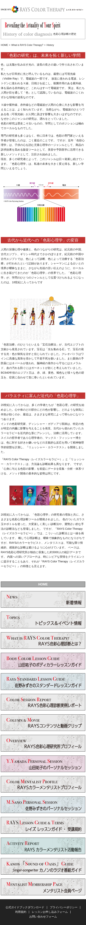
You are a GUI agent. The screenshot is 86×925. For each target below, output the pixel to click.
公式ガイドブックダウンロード (25, 907)
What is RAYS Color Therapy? (27, 45)
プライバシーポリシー (63, 907)
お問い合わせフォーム (43, 916)
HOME (4, 45)
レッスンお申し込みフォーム (50, 911)
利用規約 (20, 911)
